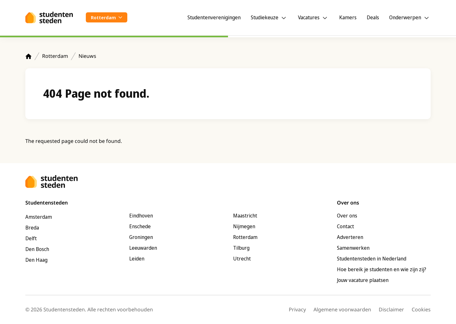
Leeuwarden (143, 247)
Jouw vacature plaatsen (363, 280)
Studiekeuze (264, 17)
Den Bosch (37, 249)
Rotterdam (55, 55)
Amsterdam (38, 216)
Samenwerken (353, 247)
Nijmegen (244, 226)
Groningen (141, 237)
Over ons (347, 215)
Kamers (348, 17)
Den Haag (36, 259)
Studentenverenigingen (214, 17)
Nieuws (87, 55)
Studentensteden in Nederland (371, 258)
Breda (32, 227)
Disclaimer (391, 309)
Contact (345, 226)
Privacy (297, 309)
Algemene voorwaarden (342, 309)
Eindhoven (141, 215)
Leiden (136, 258)
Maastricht (245, 215)
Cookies (421, 309)
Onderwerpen (405, 17)
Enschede (140, 226)
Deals (373, 17)
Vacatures (309, 17)
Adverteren (350, 237)
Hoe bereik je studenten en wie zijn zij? (381, 269)
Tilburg (241, 247)
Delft (31, 238)
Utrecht (242, 258)
